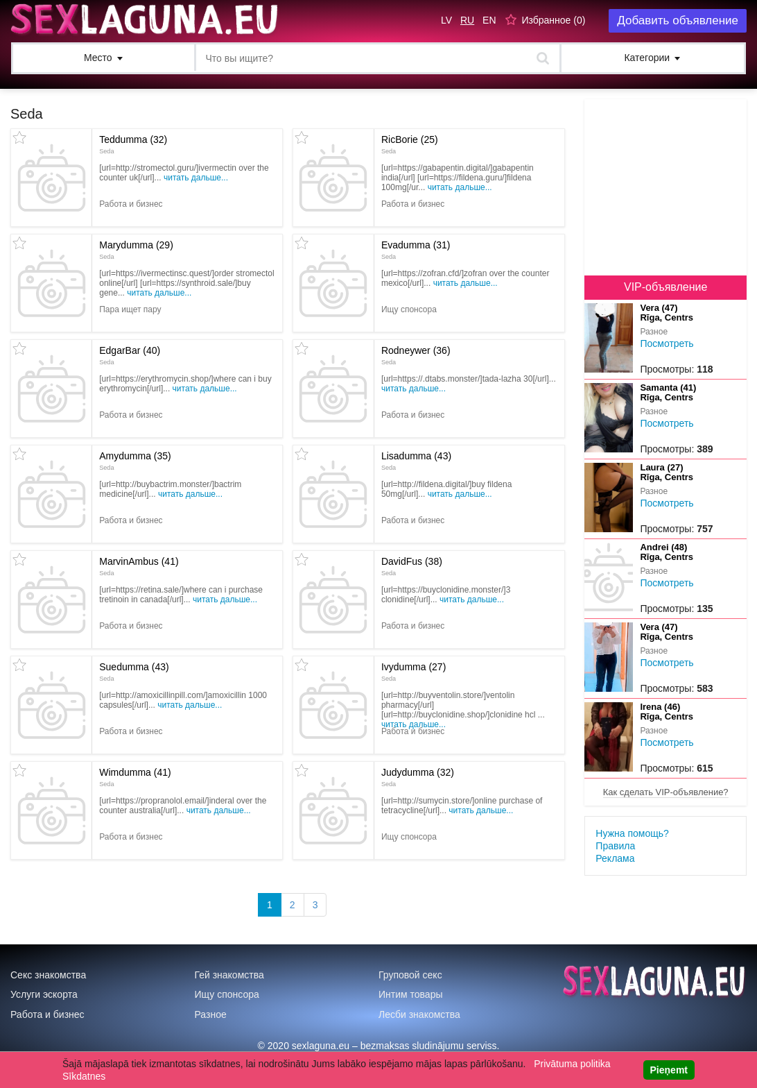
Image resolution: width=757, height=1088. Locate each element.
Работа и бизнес (47, 1014)
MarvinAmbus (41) (138, 566)
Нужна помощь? (631, 833)
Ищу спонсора (227, 994)
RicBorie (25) (409, 144)
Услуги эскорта (44, 994)
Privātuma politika (572, 1063)
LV (446, 20)
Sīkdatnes (83, 1076)
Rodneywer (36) (416, 355)
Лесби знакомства (419, 1014)
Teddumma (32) (133, 144)
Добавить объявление (677, 20)
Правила (615, 845)
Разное (211, 1014)
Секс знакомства (48, 974)
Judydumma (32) (417, 777)
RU (467, 20)
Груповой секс (410, 974)
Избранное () (553, 20)
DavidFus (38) (411, 566)
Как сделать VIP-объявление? (666, 792)
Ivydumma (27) (413, 671)
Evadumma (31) (416, 249)
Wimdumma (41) (135, 777)
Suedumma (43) (133, 671)
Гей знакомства (229, 974)
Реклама (614, 858)
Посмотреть (666, 343)
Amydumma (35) (135, 460)
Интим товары (410, 994)
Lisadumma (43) (416, 460)
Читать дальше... (196, 177)
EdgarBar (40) (129, 355)
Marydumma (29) (136, 249)
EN (489, 20)
